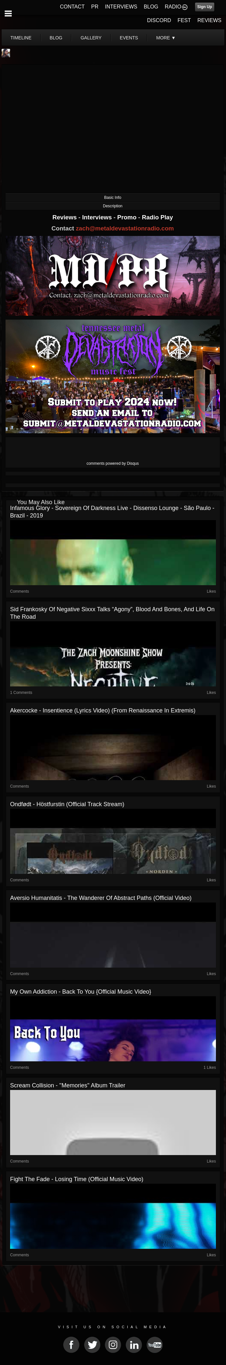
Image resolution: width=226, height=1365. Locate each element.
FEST (184, 20)
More (166, 37)
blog (56, 37)
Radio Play (157, 217)
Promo (127, 217)
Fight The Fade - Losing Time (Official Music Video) (76, 1179)
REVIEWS (209, 20)
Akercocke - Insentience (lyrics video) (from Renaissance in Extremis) (102, 710)
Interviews (97, 217)
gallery (90, 37)
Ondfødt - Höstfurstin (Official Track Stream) (67, 804)
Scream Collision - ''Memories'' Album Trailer (67, 1085)
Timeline (21, 37)
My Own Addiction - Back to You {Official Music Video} (80, 991)
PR (94, 6)
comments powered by (113, 463)
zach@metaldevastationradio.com (125, 228)
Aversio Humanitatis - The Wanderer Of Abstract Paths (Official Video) (100, 898)
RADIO (173, 6)
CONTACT (72, 6)
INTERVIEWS (121, 6)
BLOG (151, 6)
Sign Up (204, 7)
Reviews (65, 217)
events (129, 37)
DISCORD (159, 20)
